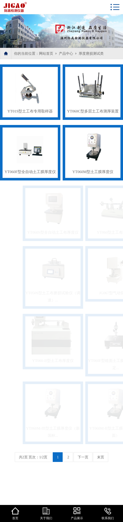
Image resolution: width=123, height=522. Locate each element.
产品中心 (66, 53)
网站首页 (46, 53)
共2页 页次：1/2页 (33, 457)
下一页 (83, 457)
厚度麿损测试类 (91, 53)
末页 (100, 457)
